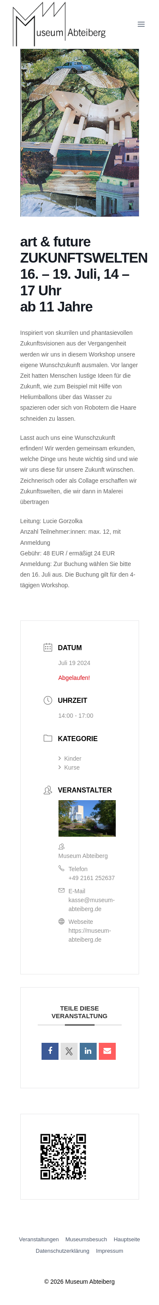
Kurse (69, 767)
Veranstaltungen (39, 1239)
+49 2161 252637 (92, 878)
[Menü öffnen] (141, 24)
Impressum (109, 1251)
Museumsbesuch (86, 1239)
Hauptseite (127, 1239)
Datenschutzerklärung (62, 1251)
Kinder (70, 758)
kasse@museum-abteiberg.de (92, 904)
